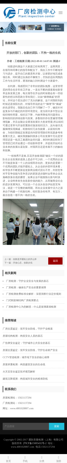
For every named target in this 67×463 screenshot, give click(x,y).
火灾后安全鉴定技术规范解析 (19, 371)
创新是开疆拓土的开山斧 (25, 259)
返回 (55, 261)
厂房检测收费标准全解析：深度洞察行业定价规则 (33, 294)
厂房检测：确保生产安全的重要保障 (26, 287)
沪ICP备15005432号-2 (34, 443)
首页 (8, 458)
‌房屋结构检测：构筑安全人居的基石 (23, 336)
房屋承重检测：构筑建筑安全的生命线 (24, 364)
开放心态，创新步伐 (22, 263)
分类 (42, 458)
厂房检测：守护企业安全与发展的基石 (27, 281)
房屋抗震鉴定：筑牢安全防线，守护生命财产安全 (30, 350)
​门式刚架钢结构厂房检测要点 (22, 300)
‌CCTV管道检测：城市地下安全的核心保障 (26, 357)
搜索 (56, 426)
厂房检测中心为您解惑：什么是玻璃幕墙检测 (31, 306)
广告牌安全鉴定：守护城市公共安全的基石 (26, 343)
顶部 (58, 458)
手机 (25, 458)
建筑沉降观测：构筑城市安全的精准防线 (25, 378)
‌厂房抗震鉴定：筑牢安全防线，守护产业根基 (28, 328)
